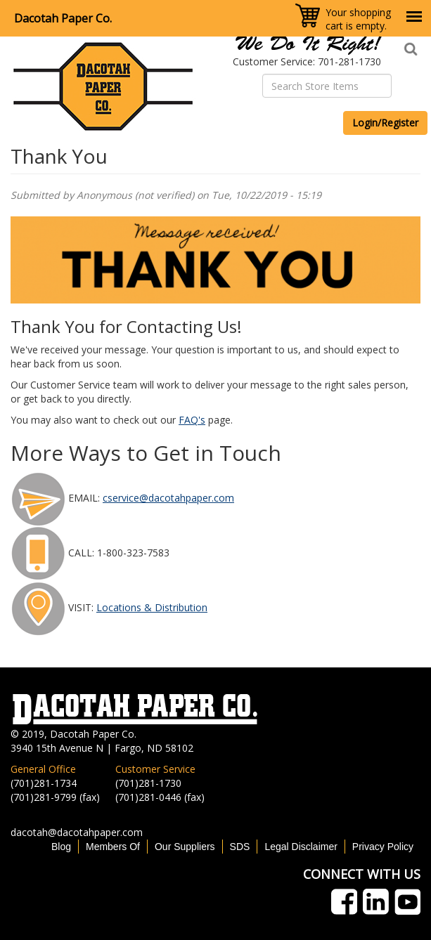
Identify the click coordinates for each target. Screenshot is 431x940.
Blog (61, 846)
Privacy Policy (382, 846)
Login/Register (385, 122)
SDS (240, 846)
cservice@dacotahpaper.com (168, 497)
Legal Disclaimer (300, 846)
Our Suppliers (185, 846)
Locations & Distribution (151, 607)
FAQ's (192, 419)
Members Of (113, 846)
